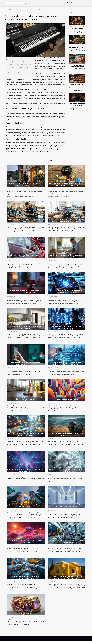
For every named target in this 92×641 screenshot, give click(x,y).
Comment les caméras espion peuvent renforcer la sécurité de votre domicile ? (25, 291)
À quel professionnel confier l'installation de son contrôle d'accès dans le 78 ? (26, 363)
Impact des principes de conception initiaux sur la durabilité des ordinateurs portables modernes (66, 220)
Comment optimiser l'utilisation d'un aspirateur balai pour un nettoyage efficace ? (26, 399)
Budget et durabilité (12, 70)
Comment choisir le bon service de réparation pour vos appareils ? (26, 220)
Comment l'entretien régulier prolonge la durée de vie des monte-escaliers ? (66, 256)
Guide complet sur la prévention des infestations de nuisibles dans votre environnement (66, 184)
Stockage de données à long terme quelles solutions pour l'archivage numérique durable (66, 506)
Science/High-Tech (69, 3)
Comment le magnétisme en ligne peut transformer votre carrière (26, 541)
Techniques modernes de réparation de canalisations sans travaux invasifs (66, 541)
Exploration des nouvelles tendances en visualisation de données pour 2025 (25, 470)
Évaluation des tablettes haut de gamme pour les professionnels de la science (66, 291)
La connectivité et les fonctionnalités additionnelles (20, 64)
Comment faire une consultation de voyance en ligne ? (77, 104)
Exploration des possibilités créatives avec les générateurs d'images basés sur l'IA (66, 399)
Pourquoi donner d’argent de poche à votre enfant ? (77, 27)
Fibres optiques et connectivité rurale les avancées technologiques (66, 434)
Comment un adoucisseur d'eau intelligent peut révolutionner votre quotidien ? (25, 327)
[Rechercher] (16, 3)
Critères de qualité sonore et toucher (16, 62)
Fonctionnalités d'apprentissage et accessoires (18, 67)
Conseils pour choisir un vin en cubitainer (77, 85)
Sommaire (11, 59)
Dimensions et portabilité (14, 73)
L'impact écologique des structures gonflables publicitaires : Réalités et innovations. (66, 577)
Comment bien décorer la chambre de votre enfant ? (77, 66)
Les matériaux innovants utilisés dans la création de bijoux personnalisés (25, 613)
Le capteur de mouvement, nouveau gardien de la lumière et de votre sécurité (25, 184)
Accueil (7, 10)
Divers (81, 3)
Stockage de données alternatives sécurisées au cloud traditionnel (66, 470)
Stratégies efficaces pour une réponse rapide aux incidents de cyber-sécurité (66, 327)
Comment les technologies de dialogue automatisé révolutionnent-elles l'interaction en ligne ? (66, 363)
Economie (35, 3)
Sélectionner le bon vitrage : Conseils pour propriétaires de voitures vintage (25, 256)
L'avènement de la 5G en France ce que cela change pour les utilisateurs (26, 506)
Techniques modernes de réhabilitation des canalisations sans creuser (25, 577)
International (47, 3)
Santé (58, 3)
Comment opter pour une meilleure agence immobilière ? (77, 46)
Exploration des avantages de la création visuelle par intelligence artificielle (25, 434)
